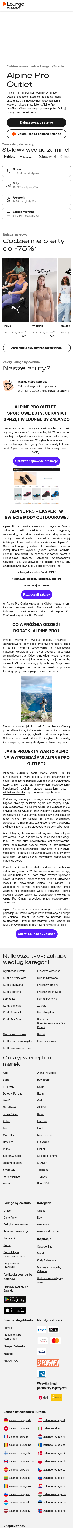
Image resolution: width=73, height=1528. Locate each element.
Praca (7, 1245)
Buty (39, 1217)
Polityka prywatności (16, 1224)
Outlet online (44, 1246)
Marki (40, 1253)
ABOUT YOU (11, 1360)
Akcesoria (43, 1224)
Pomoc (8, 1327)
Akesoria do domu (48, 1231)
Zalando (8, 1353)
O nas (7, 1210)
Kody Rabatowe (46, 1260)
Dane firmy (10, 1217)
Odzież (41, 1210)
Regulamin (10, 1238)
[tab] (10, 157)
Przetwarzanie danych (17, 1231)
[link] (36, 171)
